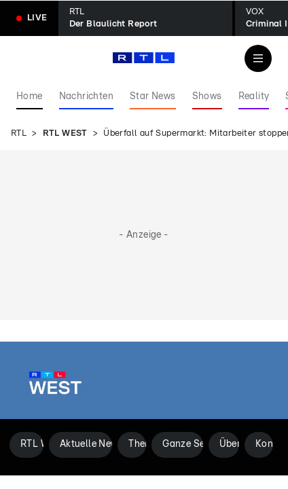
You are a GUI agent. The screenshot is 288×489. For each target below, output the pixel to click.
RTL (18, 133)
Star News (153, 96)
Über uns (229, 444)
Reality (254, 96)
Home (29, 96)
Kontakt (264, 444)
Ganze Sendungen (182, 444)
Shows (207, 96)
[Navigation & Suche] (258, 58)
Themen (137, 444)
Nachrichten (86, 96)
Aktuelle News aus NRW (86, 444)
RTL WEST (65, 133)
